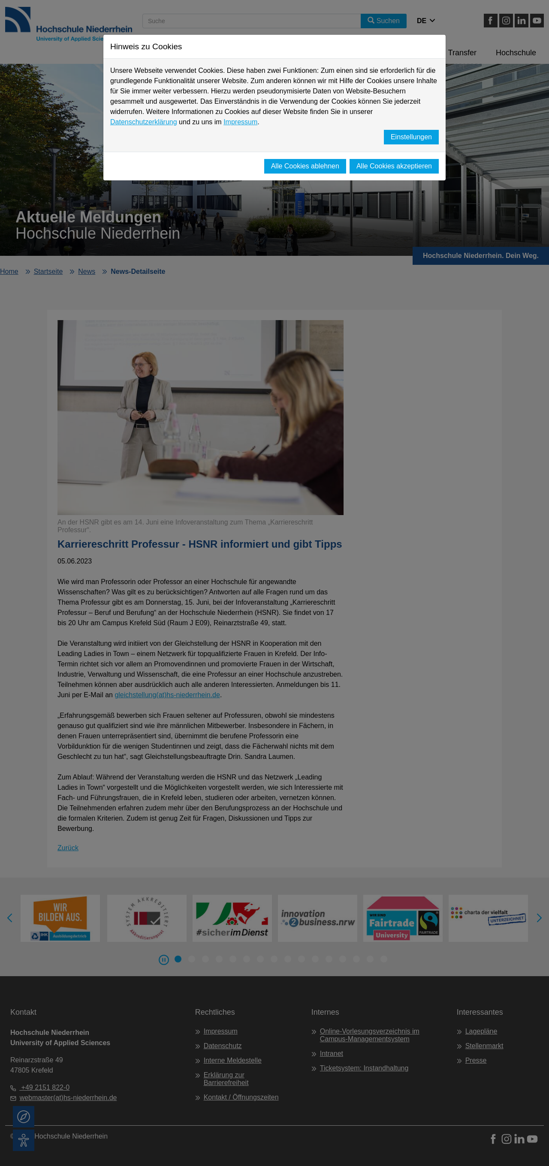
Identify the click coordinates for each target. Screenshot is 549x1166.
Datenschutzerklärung (143, 122)
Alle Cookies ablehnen (305, 166)
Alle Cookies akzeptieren (394, 166)
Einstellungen (411, 137)
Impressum (240, 122)
